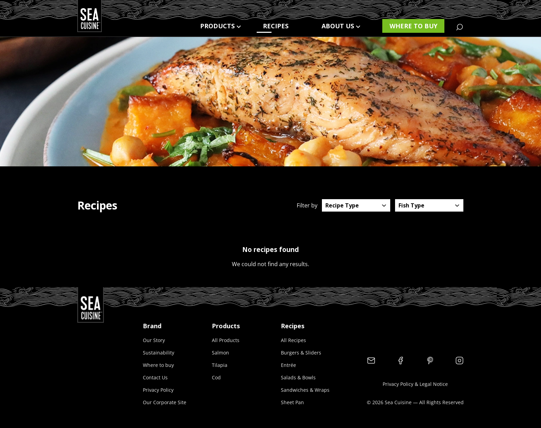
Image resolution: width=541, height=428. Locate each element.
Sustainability (158, 352)
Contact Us (155, 377)
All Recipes (293, 340)
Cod (216, 377)
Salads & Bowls (298, 377)
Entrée (288, 365)
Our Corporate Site (164, 402)
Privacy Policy (158, 390)
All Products (225, 340)
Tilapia (219, 365)
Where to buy (413, 26)
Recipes (275, 26)
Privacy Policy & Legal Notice (415, 384)
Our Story (154, 340)
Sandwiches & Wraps (305, 390)
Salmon (220, 352)
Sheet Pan (292, 402)
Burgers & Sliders (301, 352)
